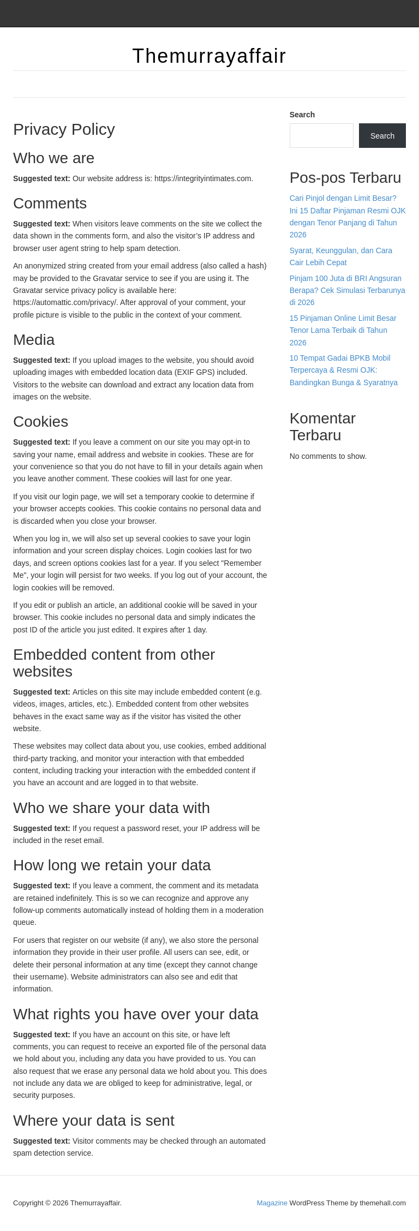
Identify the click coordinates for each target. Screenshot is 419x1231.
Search (302, 114)
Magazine (272, 1203)
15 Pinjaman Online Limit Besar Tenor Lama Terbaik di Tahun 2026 (343, 330)
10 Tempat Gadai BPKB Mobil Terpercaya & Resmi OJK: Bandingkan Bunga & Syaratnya (344, 370)
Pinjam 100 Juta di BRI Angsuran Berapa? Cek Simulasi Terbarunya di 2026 (347, 290)
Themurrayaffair (209, 56)
